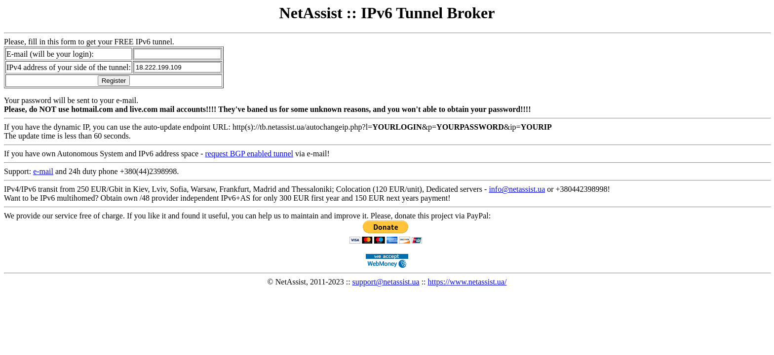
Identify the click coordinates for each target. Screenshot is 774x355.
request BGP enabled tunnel (249, 153)
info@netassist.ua (517, 189)
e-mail (43, 171)
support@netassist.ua (386, 282)
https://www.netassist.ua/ (467, 282)
